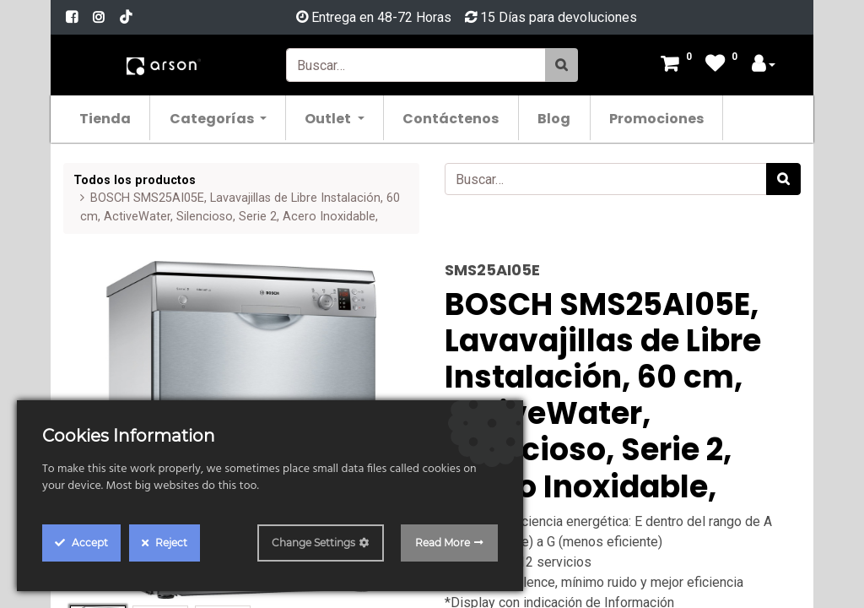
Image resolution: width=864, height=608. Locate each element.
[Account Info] (763, 65)
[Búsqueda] (561, 65)
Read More (442, 542)
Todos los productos (134, 180)
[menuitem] (108, 117)
